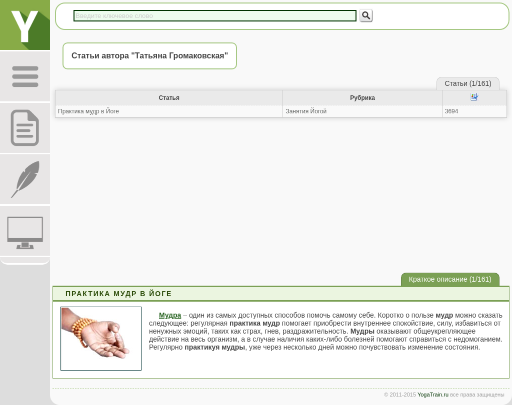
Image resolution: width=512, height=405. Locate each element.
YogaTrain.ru (433, 395)
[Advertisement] (281, 195)
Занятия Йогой (306, 111)
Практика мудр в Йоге (88, 111)
